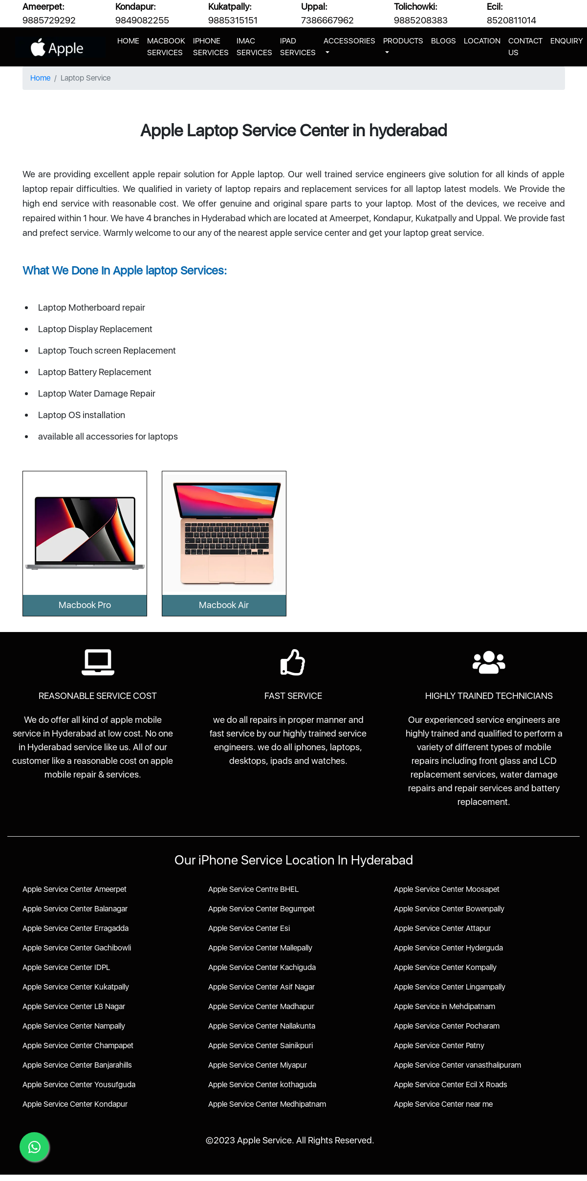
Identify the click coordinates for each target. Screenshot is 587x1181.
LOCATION (482, 40)
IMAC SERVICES (254, 46)
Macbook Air (224, 605)
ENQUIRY (566, 40)
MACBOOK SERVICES (166, 46)
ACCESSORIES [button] (349, 40)
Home (40, 78)
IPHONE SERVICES (211, 46)
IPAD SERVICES (298, 46)
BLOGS (443, 40)
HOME (130, 40)
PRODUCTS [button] (403, 40)
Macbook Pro (85, 605)
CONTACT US (525, 46)
